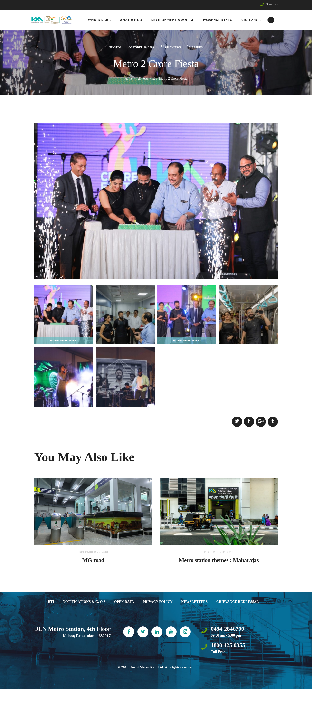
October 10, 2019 (138, 48)
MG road (93, 562)
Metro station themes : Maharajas (219, 562)
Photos (110, 48)
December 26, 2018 (93, 553)
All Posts (142, 79)
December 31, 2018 (219, 553)
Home (128, 79)
